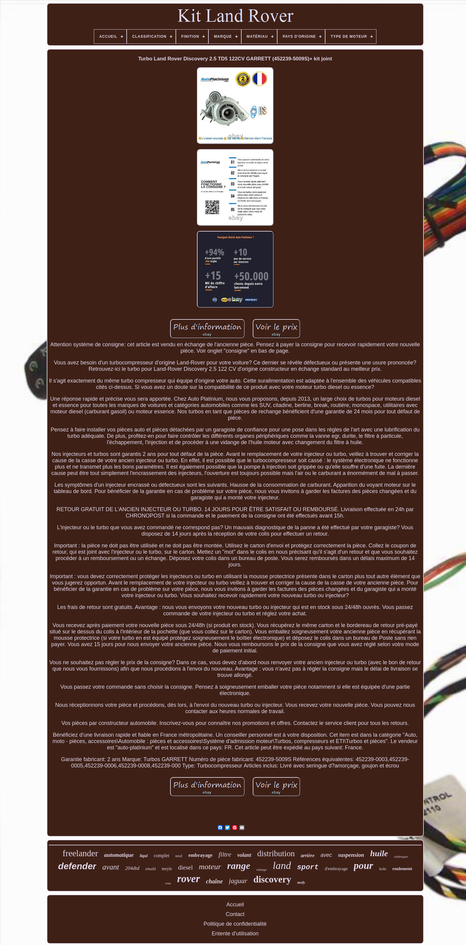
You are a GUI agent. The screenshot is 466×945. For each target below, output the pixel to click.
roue (168, 883)
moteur (210, 866)
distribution (276, 853)
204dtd (132, 868)
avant (110, 867)
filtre (225, 854)
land (282, 865)
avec (326, 855)
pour (363, 865)
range (238, 865)
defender (77, 866)
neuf (178, 856)
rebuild (150, 869)
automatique (119, 855)
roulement (402, 868)
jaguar (238, 881)
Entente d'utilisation (235, 934)
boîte (382, 869)
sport (308, 867)
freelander (80, 853)
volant (244, 855)
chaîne (214, 881)
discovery (272, 879)
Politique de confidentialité (235, 924)
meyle (167, 869)
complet (162, 855)
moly (301, 882)
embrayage (200, 855)
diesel (185, 867)
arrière (307, 855)
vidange (261, 869)
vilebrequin (400, 856)
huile (379, 853)
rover (188, 879)
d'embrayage (336, 868)
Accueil (235, 905)
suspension (351, 855)
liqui (143, 856)
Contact (235, 914)
